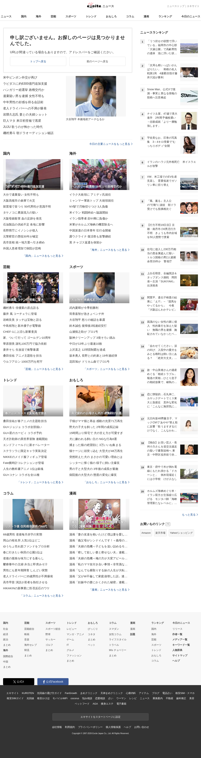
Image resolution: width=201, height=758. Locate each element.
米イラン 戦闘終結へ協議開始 (88, 212)
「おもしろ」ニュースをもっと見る (106, 482)
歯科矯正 (181, 698)
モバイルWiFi (60, 698)
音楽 (26, 639)
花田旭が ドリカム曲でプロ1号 (89, 361)
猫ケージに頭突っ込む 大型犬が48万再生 (96, 450)
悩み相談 (87, 698)
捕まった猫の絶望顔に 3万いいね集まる (95, 445)
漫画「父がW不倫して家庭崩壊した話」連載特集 (99, 576)
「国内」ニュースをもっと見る (43, 255)
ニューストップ (175, 6)
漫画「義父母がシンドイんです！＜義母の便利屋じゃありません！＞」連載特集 (99, 540)
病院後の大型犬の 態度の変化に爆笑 (93, 474)
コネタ (91, 634)
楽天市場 (160, 532)
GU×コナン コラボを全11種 (21, 474)
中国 (5, 661)
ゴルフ (49, 644)
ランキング (165, 16)
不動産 (169, 698)
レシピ (133, 698)
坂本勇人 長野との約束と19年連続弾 (93, 355)
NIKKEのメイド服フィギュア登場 (25, 456)
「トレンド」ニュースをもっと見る (40, 482)
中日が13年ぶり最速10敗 (85, 343)
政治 (5, 639)
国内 (23, 16)
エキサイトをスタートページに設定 (100, 716)
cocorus (74, 698)
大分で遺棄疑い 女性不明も (21, 194)
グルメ (70, 650)
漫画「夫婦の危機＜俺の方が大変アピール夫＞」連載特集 (99, 558)
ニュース (6, 16)
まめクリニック (88, 693)
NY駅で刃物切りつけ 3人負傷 (88, 206)
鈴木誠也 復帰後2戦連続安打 (88, 325)
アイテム (144, 693)
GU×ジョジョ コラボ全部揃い (22, 427)
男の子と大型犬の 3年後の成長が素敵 (93, 468)
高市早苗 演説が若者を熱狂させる (25, 582)
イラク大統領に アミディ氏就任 (90, 194)
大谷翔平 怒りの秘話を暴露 (87, 319)
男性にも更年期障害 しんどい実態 (25, 570)
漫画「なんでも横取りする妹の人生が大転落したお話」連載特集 (99, 570)
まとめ (7, 644)
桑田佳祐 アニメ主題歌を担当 (22, 355)
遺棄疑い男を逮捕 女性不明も (23, 96)
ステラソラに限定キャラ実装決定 (25, 450)
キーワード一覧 (181, 644)
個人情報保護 (113, 727)
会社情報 (57, 727)
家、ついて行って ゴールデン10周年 (27, 337)
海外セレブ (30, 644)
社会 (5, 628)
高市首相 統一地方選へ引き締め (24, 242)
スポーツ (70, 16)
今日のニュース (190, 16)
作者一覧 (177, 634)
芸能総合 (29, 628)
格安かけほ (43, 698)
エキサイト (193, 6)
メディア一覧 (179, 639)
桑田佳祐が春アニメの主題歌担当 (25, 421)
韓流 (26, 650)
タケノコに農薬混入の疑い (20, 212)
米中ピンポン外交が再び (20, 77)
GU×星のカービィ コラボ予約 (22, 433)
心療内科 (131, 693)
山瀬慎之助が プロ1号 (83, 331)
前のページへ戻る (97, 61)
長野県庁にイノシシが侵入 (20, 230)
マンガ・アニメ (75, 634)
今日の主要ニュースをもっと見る (110, 143)
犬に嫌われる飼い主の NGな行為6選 (93, 439)
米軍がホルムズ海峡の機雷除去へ (91, 224)
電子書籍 (121, 703)
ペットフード (82, 703)
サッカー (50, 639)
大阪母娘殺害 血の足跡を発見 (22, 218)
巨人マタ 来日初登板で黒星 (22, 120)
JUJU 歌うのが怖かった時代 (23, 126)
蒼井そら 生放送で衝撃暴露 (21, 349)
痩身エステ (107, 703)
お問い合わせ (141, 727)
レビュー (72, 628)
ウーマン (121, 698)
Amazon (146, 532)
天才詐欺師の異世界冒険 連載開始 (25, 439)
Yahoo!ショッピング (181, 532)
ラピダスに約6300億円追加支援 (25, 83)
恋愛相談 (100, 698)
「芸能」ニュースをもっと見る (43, 369)
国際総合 (8, 656)
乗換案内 (157, 698)
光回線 (30, 698)
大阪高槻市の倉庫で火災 (19, 200)
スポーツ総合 (52, 628)
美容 (191, 698)
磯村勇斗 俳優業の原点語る (21, 307)
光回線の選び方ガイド (49, 693)
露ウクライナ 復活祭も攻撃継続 (90, 236)
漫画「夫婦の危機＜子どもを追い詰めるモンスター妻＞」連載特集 (99, 546)
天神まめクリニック (111, 693)
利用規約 (70, 727)
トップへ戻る (38, 61)
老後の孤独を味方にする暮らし (23, 558)
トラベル (114, 644)
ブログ (155, 693)
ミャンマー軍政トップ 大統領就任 (91, 200)
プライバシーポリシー (90, 727)
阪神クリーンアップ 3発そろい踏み (92, 337)
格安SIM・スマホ (185, 693)
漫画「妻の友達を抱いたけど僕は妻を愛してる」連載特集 (99, 534)
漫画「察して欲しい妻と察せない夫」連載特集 (99, 552)
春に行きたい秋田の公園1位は (23, 552)
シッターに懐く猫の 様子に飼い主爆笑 (94, 462)
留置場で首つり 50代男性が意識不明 (27, 206)
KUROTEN (28, 693)
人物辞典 (177, 650)
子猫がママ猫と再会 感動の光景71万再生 (96, 421)
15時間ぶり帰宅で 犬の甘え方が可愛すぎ (96, 433)
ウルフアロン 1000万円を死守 (22, 361)
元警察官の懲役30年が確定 (20, 236)
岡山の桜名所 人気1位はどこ (21, 540)
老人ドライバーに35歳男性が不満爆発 (28, 576)
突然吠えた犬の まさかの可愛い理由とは (95, 456)
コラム (130, 16)
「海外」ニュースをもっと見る (109, 249)
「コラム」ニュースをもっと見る (41, 595)
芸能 (53, 16)
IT (68, 644)
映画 (26, 634)
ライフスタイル (117, 639)
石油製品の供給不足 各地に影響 (24, 224)
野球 (47, 634)
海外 (38, 16)
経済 (5, 634)
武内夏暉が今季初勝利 (83, 307)
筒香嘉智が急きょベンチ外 (86, 313)
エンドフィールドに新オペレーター (26, 445)
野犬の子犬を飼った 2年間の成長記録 (93, 427)
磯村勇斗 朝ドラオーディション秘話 (28, 133)
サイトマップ (179, 655)
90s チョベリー (117, 650)
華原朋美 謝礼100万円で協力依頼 (25, 343)
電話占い (167, 693)
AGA (95, 703)
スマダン (114, 628)
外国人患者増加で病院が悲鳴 (22, 248)
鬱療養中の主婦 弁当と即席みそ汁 (25, 564)
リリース (178, 628)
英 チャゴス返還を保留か (85, 242)
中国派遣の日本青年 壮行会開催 (90, 230)
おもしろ (111, 16)
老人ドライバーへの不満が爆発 (25, 108)
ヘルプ (176, 660)
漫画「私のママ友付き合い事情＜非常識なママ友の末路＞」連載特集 (99, 564)
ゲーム (70, 639)
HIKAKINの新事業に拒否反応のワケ (26, 588)
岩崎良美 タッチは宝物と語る (22, 319)
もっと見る (190, 514)
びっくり (93, 628)
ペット (91, 644)
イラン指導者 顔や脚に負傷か (88, 218)
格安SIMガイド (15, 698)
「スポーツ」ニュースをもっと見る (106, 369)
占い (110, 698)
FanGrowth (71, 693)
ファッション (74, 655)
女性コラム (115, 634)
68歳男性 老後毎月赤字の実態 (22, 534)
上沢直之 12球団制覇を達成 (87, 349)
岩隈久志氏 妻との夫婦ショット (25, 114)
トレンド (91, 16)
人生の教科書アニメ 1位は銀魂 (23, 468)
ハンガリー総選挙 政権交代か (23, 89)
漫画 (146, 16)
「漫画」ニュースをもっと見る (109, 589)
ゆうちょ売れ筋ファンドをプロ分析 (26, 546)
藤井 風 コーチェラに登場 (20, 313)
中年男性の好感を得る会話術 (23, 102)
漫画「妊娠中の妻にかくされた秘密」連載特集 (99, 582)
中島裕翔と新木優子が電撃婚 (22, 325)
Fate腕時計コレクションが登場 (23, 462)
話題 (132, 634)
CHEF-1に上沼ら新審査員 (20, 331)
